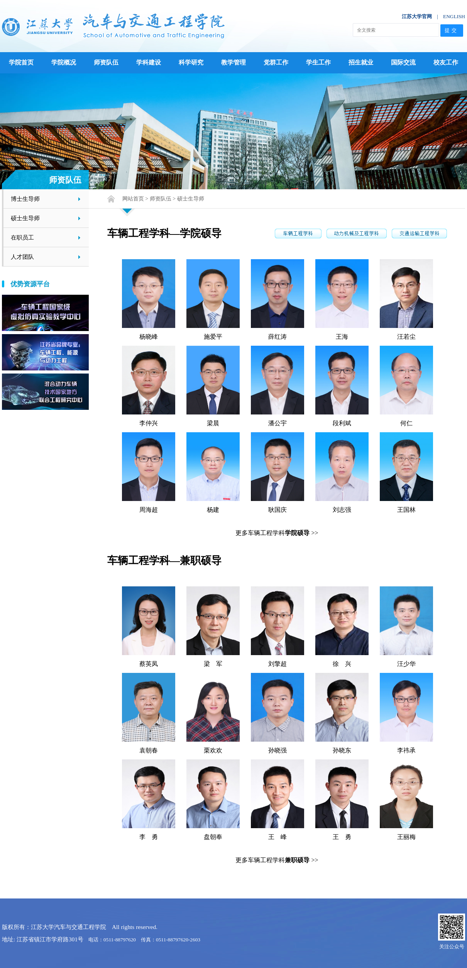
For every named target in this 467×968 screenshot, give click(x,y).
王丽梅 (406, 837)
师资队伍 (106, 62)
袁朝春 (148, 750)
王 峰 (277, 837)
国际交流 (403, 62)
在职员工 (22, 237)
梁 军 (213, 664)
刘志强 (342, 509)
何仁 (406, 423)
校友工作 (445, 62)
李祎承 (406, 750)
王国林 (406, 509)
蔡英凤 (148, 664)
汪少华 (406, 664)
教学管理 (233, 62)
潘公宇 (277, 423)
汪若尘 (406, 336)
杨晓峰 (148, 336)
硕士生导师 (25, 218)
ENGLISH (454, 16)
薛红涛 (277, 336)
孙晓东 (342, 750)
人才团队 (22, 256)
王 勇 (342, 837)
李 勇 (148, 837)
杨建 (213, 509)
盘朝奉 (213, 837)
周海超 (148, 509)
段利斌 (342, 423)
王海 (342, 336)
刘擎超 (277, 664)
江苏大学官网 (417, 16)
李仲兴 (148, 423)
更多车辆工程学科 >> (276, 533)
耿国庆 (277, 509)
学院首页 (21, 62)
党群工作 (276, 62)
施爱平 (213, 336)
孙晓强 (277, 750)
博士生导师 (25, 198)
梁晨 (213, 423)
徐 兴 (342, 664)
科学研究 (191, 62)
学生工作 (318, 62)
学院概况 (63, 62)
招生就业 (361, 62)
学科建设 (148, 62)
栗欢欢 (213, 750)
